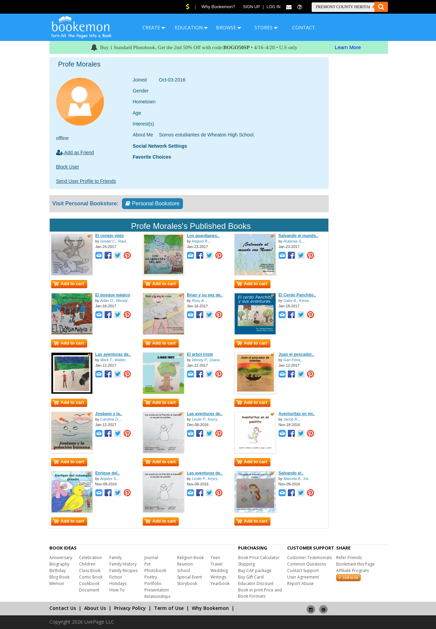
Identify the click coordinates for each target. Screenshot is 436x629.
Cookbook (89, 583)
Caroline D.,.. (111, 419)
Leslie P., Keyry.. (205, 419)
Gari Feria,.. (293, 360)
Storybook (187, 583)
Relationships (157, 596)
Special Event (189, 577)
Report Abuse (300, 583)
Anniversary (60, 557)
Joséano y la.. (108, 413)
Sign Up (251, 6)
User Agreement (303, 577)
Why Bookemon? (218, 6)
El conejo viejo (109, 235)
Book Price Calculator (259, 557)
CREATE (153, 27)
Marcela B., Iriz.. (296, 479)
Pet (147, 564)
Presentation (156, 590)
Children (87, 564)
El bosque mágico (112, 295)
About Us (95, 608)
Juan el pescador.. (296, 354)
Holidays (117, 583)
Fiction (115, 577)
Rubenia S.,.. (294, 241)
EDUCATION (191, 27)
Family (115, 557)
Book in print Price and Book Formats (260, 593)
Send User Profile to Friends (86, 181)
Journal (151, 557)
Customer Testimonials (309, 557)
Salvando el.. (291, 473)
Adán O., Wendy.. (114, 300)
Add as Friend (75, 152)
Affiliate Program (352, 570)
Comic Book (91, 577)
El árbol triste (200, 354)
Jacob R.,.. (292, 419)
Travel (216, 564)
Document (89, 590)
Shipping (246, 564)
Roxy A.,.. (200, 300)
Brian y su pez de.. (205, 295)
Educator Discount (256, 583)
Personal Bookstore (152, 203)
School (183, 570)
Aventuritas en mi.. (297, 413)
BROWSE (228, 27)
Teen (215, 557)
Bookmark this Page (355, 564)
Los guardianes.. (203, 235)
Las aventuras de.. (113, 354)
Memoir (56, 583)
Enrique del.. (107, 473)
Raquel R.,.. (202, 241)
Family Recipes (123, 570)
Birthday (57, 570)
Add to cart (68, 283)
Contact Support (303, 570)
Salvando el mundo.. (298, 235)
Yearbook (220, 583)
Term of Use (169, 608)
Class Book (89, 570)
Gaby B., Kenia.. (297, 300)
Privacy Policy (130, 608)
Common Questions (306, 564)
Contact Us (62, 608)
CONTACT (303, 27)
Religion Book (190, 557)
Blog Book (59, 577)
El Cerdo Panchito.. (297, 295)
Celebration (90, 557)
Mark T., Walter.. (113, 360)
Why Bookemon (210, 608)
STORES (266, 27)
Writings (218, 577)
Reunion (185, 564)
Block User (67, 167)
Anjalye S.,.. (110, 479)
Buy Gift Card (251, 577)
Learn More (348, 47)
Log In (274, 6)
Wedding (219, 570)
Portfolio (152, 583)
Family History (123, 564)
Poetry (150, 577)
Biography (59, 564)
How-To (117, 590)
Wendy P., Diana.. (206, 360)
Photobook (155, 570)
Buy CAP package (254, 570)
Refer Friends (349, 557)
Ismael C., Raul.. (114, 241)
